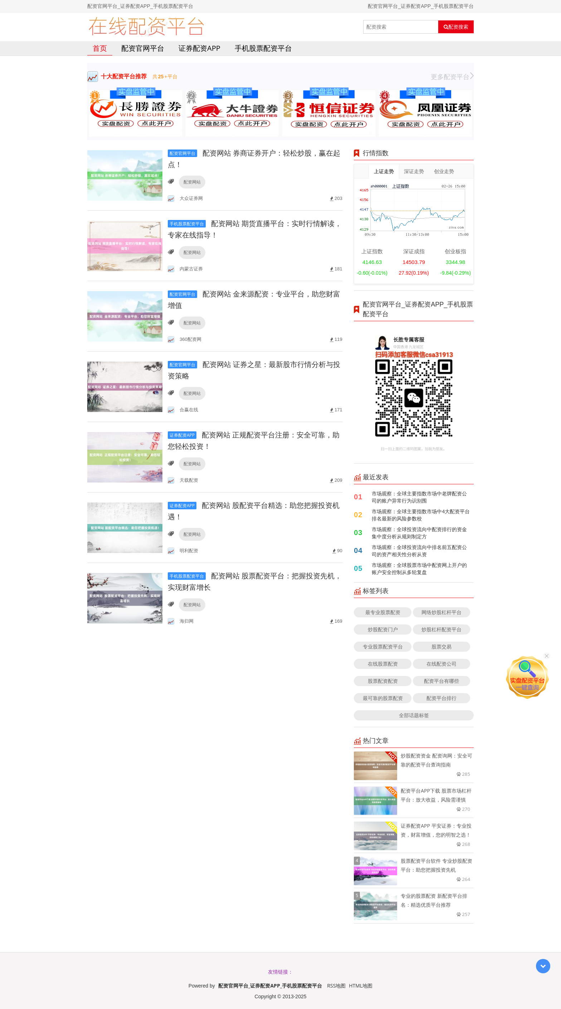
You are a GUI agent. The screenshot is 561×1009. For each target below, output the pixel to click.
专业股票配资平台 (383, 646)
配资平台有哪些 (441, 680)
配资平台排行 (441, 698)
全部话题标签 (414, 715)
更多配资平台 (452, 76)
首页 (100, 48)
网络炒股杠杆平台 (441, 612)
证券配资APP (199, 48)
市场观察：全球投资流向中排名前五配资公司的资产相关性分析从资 (419, 551)
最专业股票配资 (382, 612)
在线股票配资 (383, 663)
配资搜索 (456, 27)
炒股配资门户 (383, 629)
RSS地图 (336, 985)
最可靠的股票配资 (383, 698)
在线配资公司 (441, 663)
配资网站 (192, 182)
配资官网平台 (142, 48)
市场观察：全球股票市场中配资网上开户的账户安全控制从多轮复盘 (419, 568)
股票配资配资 (383, 680)
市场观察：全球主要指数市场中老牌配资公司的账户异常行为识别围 (419, 497)
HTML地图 (360, 985)
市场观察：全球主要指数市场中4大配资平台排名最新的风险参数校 (421, 515)
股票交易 (441, 646)
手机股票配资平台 (263, 48)
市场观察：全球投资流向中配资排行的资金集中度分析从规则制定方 (419, 533)
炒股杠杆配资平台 (441, 629)
